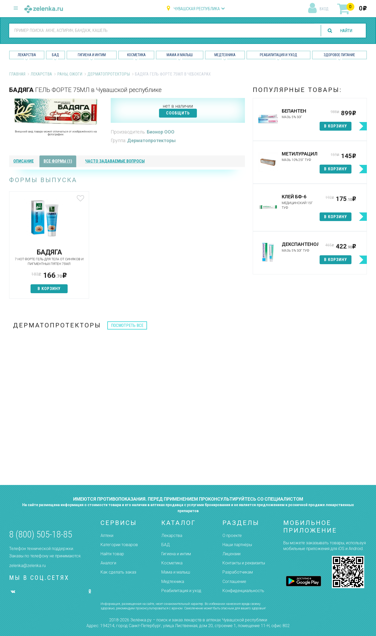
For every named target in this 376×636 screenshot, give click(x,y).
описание (23, 161)
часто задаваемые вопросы (115, 161)
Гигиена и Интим (92, 55)
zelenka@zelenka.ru (27, 565)
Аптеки (107, 535)
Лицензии (231, 553)
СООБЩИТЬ (178, 113)
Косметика (136, 55)
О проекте (232, 535)
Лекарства (27, 55)
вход (324, 9)
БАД (55, 55)
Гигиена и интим (176, 553)
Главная (17, 74)
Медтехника (225, 55)
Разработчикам (237, 572)
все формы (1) (58, 161)
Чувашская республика (197, 8)
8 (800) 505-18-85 (40, 534)
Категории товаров (119, 544)
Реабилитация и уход (278, 55)
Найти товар (112, 553)
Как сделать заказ (118, 572)
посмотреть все (127, 325)
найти (345, 30)
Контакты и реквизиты (243, 562)
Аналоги (108, 562)
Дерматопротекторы (108, 74)
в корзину (48, 288)
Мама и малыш (180, 55)
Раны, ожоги (69, 74)
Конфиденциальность (243, 590)
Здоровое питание (339, 55)
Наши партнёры (237, 544)
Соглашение (234, 581)
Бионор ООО (160, 132)
